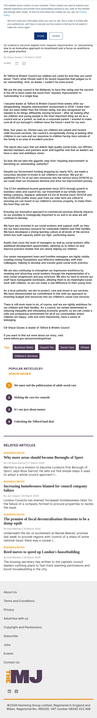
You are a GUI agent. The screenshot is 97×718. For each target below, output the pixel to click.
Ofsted (85, 347)
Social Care (67, 347)
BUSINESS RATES (14, 452)
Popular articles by (26, 368)
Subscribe (11, 636)
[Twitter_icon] (16, 691)
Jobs (7, 645)
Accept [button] (40, 36)
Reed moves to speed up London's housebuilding (42, 552)
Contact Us (12, 662)
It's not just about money (30, 409)
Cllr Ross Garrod (16, 462)
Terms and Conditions (19, 601)
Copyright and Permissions (23, 627)
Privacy (9, 609)
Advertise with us (16, 618)
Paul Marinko (14, 528)
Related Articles (19, 445)
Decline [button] (56, 36)
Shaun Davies (14, 57)
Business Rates (24, 347)
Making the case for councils (32, 397)
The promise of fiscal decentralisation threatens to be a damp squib (46, 521)
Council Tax (47, 347)
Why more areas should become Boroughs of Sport (43, 457)
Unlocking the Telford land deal (34, 421)
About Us (10, 592)
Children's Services (26, 355)
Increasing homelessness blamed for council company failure (45, 488)
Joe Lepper (13, 495)
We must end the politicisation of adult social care (45, 385)
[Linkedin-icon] (9, 691)
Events (8, 653)
